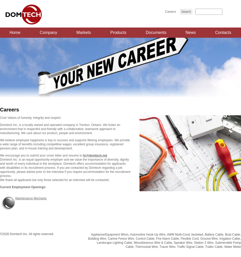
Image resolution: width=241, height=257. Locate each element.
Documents (156, 32)
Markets (84, 32)
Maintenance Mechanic (31, 198)
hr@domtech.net (95, 155)
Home (14, 32)
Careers (170, 12)
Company (48, 32)
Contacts (223, 32)
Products (118, 32)
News (190, 32)
